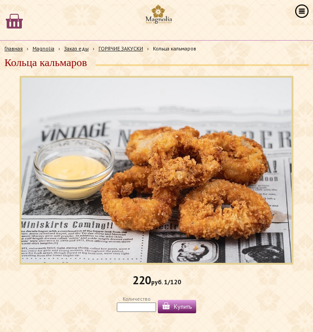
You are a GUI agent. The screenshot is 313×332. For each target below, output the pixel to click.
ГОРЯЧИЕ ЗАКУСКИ (121, 48)
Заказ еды (76, 48)
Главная (13, 48)
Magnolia (43, 48)
